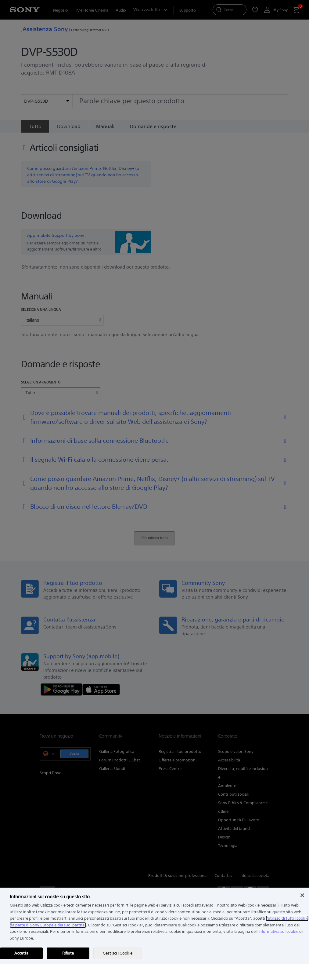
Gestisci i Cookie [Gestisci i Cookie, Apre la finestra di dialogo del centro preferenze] (117, 953)
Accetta (21, 953)
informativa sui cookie (278, 931)
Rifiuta (68, 953)
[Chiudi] (302, 895)
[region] (154, 926)
